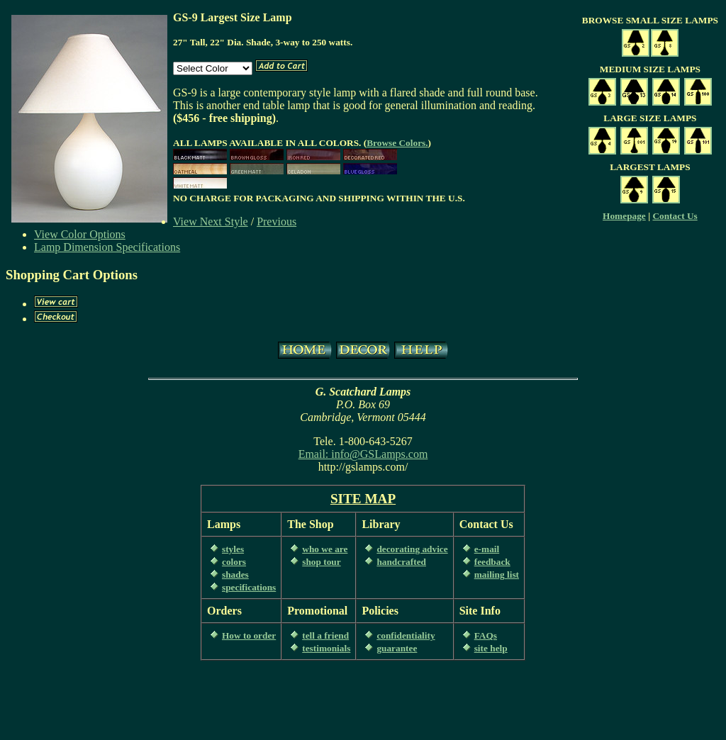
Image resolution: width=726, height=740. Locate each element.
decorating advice (411, 549)
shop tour (321, 561)
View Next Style (210, 221)
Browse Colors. (397, 143)
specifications (249, 587)
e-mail (487, 549)
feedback (492, 561)
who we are (324, 549)
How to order (249, 635)
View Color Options (79, 234)
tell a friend (325, 635)
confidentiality (405, 635)
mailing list (496, 574)
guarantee (396, 648)
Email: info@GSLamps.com (363, 454)
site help (491, 648)
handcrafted (401, 561)
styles (233, 549)
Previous (276, 221)
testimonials (326, 648)
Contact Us (674, 216)
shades (235, 574)
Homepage (624, 216)
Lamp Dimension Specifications (107, 247)
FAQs (485, 635)
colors (234, 561)
